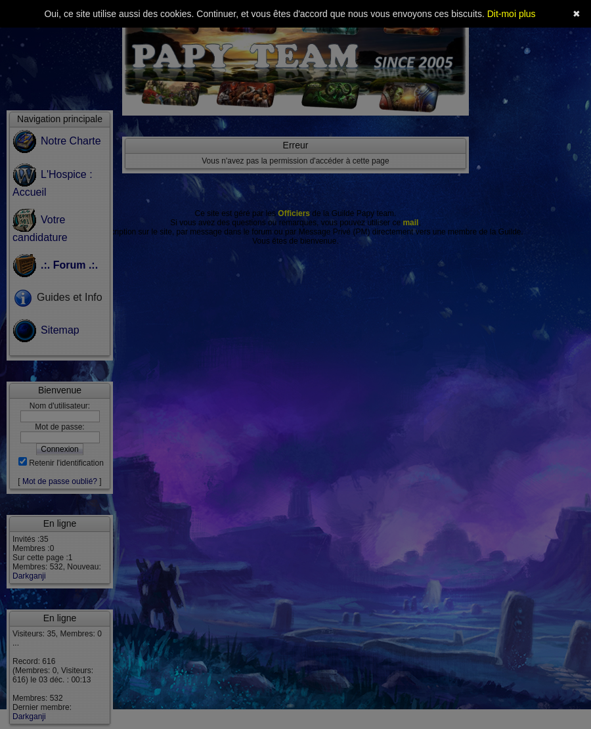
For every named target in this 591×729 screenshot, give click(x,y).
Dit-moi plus (511, 14)
